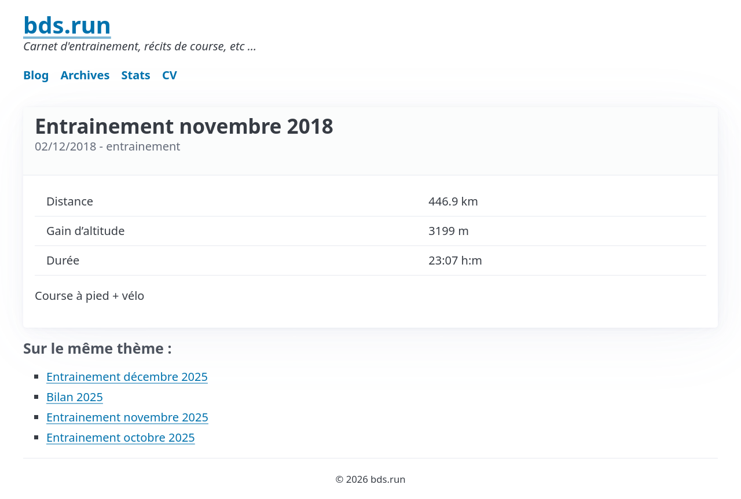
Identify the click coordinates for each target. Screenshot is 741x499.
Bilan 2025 (74, 397)
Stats (136, 75)
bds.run (67, 25)
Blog (36, 75)
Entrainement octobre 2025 (120, 437)
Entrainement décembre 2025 (127, 376)
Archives (84, 75)
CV (169, 75)
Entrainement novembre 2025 (127, 417)
